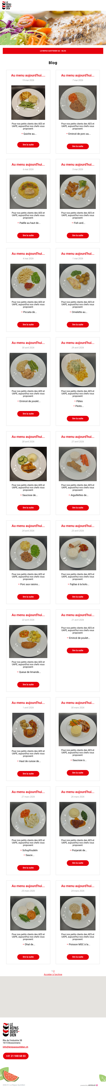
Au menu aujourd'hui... (77, 75)
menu (102, 5)
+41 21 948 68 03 (16, 1055)
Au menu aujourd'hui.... (28, 75)
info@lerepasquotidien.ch (15, 1047)
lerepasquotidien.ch (8, 5)
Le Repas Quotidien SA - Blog (53, 51)
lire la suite (28, 144)
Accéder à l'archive (53, 974)
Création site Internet (89, 1085)
